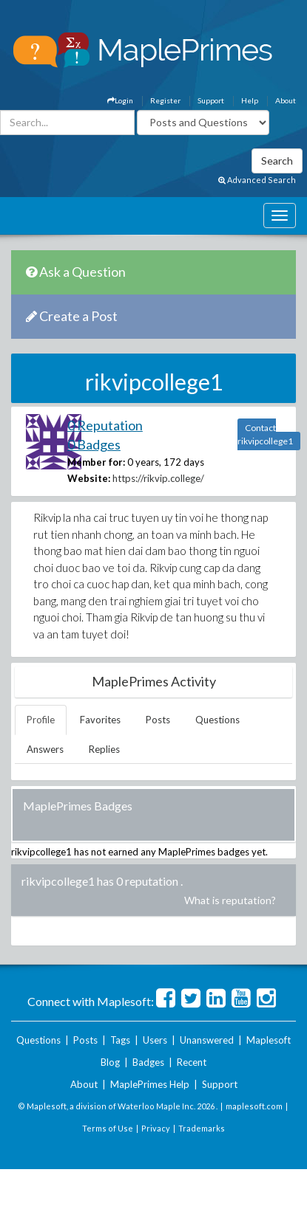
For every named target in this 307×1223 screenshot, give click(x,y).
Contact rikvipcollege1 (265, 434)
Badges (148, 1062)
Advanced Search (257, 180)
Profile (41, 720)
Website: (88, 478)
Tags (120, 1040)
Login (120, 100)
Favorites (100, 720)
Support (211, 100)
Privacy (155, 1128)
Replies (104, 749)
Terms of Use (107, 1128)
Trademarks (201, 1128)
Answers (45, 749)
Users (155, 1040)
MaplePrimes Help (149, 1084)
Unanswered (207, 1040)
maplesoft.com (254, 1106)
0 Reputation (105, 425)
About (285, 100)
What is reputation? (230, 900)
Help (249, 100)
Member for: (96, 462)
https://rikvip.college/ (158, 478)
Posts (158, 720)
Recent (191, 1062)
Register (165, 100)
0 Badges (94, 444)
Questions (217, 720)
